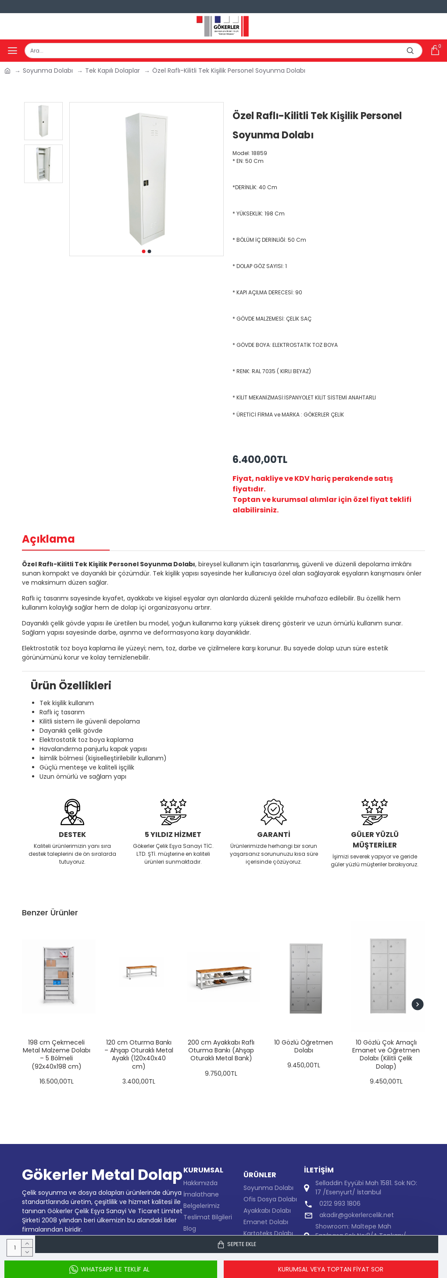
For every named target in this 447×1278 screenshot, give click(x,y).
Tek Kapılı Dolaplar (112, 70)
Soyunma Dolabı (48, 70)
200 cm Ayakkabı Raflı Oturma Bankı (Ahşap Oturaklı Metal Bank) (221, 1050)
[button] (143, 251)
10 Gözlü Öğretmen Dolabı (303, 1046)
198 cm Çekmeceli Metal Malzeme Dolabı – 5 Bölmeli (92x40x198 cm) (56, 1054)
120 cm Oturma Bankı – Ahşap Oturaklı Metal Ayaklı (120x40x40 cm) (138, 1054)
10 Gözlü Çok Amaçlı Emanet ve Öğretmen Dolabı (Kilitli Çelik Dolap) (386, 1054)
